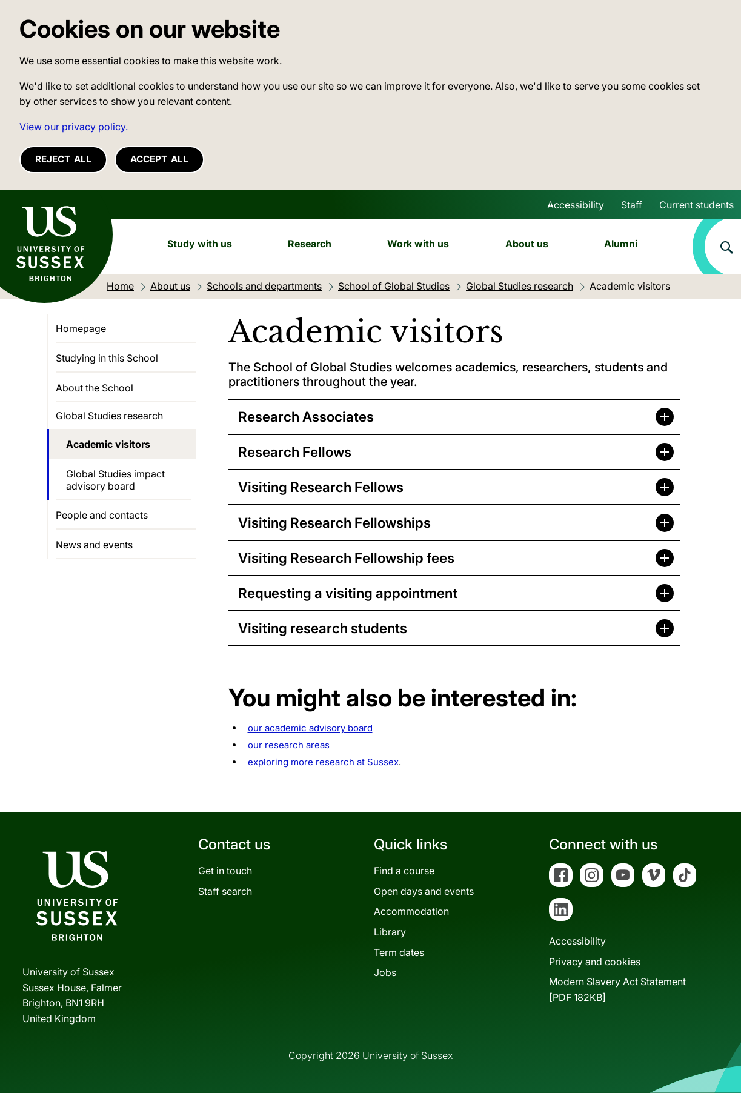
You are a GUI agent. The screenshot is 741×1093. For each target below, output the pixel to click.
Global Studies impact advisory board (115, 480)
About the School (94, 388)
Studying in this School (107, 358)
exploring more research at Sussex (323, 762)
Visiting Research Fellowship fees (346, 558)
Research (309, 244)
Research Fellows (294, 452)
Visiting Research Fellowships (334, 522)
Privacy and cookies (594, 961)
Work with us (418, 244)
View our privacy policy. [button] (73, 127)
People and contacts (102, 515)
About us (526, 244)
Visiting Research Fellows (321, 487)
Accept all (159, 159)
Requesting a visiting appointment (347, 593)
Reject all (63, 159)
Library (390, 932)
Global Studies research (109, 416)
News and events (94, 545)
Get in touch (225, 871)
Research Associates (306, 416)
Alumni (620, 244)
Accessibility (575, 205)
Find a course (404, 871)
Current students (696, 205)
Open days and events (424, 891)
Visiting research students (322, 628)
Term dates (399, 952)
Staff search (225, 891)
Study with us (199, 244)
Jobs (385, 972)
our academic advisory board (310, 728)
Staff (631, 205)
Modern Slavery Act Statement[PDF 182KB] (617, 989)
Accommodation (411, 911)
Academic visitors (108, 444)
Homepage (81, 328)
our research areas (289, 745)
